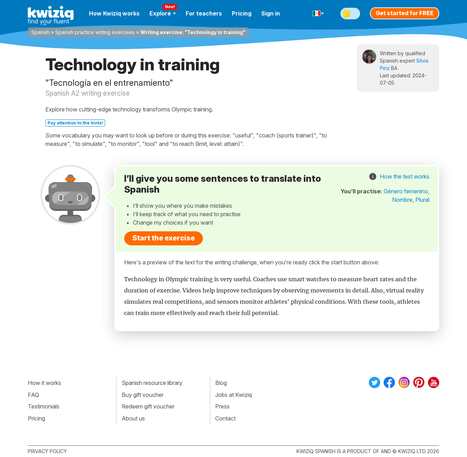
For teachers (204, 13)
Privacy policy (47, 451)
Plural (422, 199)
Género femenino (406, 191)
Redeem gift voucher (148, 406)
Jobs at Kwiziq (233, 394)
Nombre (402, 199)
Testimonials (43, 406)
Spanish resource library (152, 382)
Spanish (40, 32)
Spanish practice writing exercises (95, 32)
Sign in (270, 13)
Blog (221, 382)
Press (222, 406)
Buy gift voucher (143, 394)
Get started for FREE (405, 13)
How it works (44, 382)
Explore (162, 13)
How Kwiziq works (114, 13)
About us (133, 418)
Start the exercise (163, 238)
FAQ (33, 394)
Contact (225, 418)
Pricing (241, 13)
